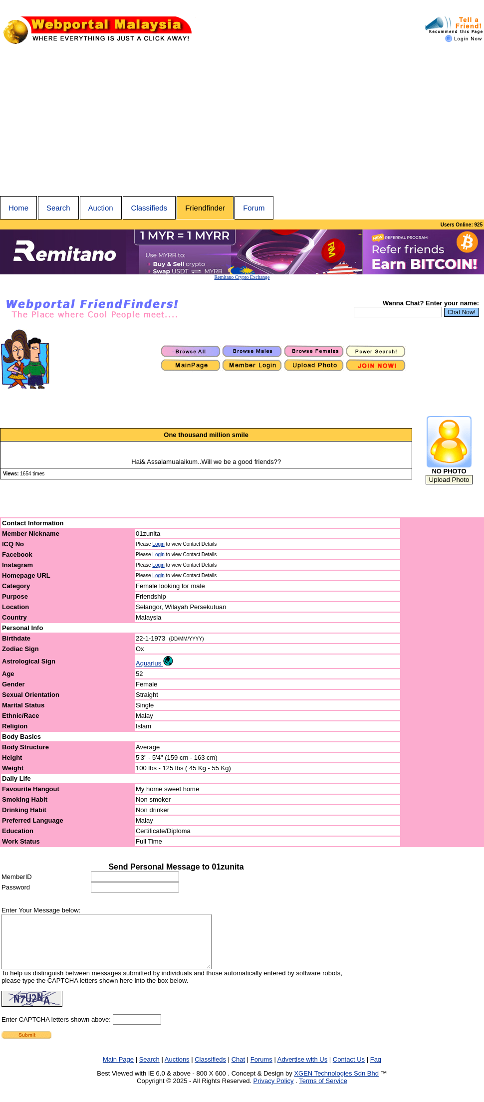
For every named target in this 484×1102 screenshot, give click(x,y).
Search (58, 208)
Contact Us (349, 1070)
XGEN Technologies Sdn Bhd (336, 1084)
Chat (238, 1070)
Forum (253, 208)
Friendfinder (205, 208)
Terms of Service (323, 1091)
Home (18, 208)
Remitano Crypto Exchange (241, 277)
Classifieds (149, 208)
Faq (375, 1070)
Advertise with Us (302, 1070)
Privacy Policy (273, 1091)
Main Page (118, 1070)
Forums (261, 1070)
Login (158, 544)
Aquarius (154, 663)
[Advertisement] (242, 121)
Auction (100, 208)
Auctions (177, 1070)
